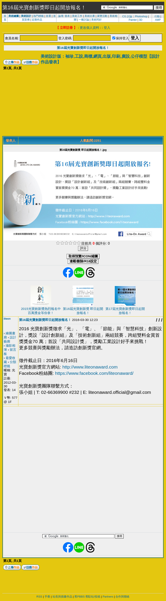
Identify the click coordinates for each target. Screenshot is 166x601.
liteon (7, 318)
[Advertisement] (83, 103)
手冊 (47, 596)
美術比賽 (90, 16)
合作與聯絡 (122, 596)
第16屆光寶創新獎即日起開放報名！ (83, 48)
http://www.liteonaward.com (90, 366)
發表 (67, 16)
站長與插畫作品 (62, 596)
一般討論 (84, 19)
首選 (48, 16)
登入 (107, 27)
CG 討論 (127, 16)
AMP (158, 19)
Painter (133, 19)
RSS (39, 596)
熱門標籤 (38, 16)
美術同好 (96, 19)
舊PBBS (79, 596)
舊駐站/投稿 (92, 596)
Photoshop (141, 16)
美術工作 (77, 16)
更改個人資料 (89, 27)
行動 (157, 16)
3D (140, 19)
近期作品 (37, 19)
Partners (108, 596)
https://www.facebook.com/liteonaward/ (94, 373)
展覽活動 (102, 16)
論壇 (60, 16)
